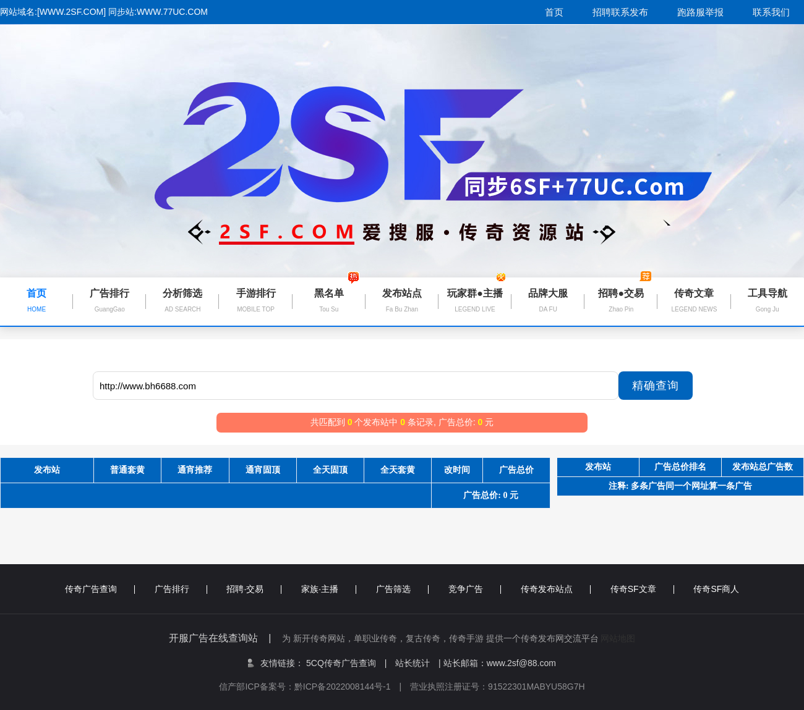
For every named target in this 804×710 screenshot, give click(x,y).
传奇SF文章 (642, 589)
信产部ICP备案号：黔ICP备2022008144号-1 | (314, 686)
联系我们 (771, 12)
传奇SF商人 (716, 589)
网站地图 (618, 638)
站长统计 (412, 663)
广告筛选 (402, 589)
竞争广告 (474, 589)
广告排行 (181, 589)
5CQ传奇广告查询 (346, 663)
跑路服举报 (700, 12)
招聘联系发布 (620, 12)
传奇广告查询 (100, 589)
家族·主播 (328, 589)
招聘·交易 (253, 589)
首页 (554, 12)
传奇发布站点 (556, 589)
